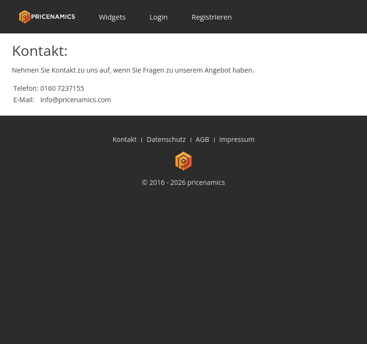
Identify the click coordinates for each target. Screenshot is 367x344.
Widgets (112, 17)
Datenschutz (166, 139)
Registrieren (212, 17)
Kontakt (124, 139)
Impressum (237, 139)
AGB (202, 139)
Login (159, 17)
